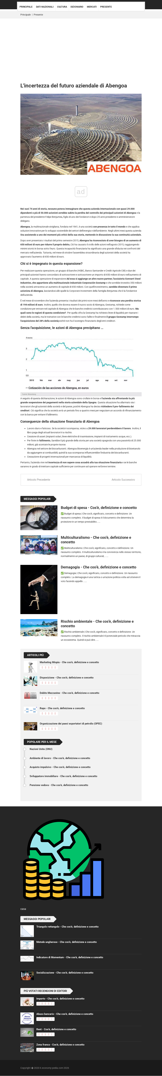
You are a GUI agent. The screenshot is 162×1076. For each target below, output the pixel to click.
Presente (106, 6)
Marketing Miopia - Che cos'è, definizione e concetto (69, 662)
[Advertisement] (81, 43)
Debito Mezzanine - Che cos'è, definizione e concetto (69, 693)
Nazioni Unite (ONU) (41, 749)
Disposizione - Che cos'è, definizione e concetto (66, 677)
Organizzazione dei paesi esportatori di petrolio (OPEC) (71, 723)
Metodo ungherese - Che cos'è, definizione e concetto (66, 942)
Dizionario (77, 6)
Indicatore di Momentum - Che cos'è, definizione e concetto (69, 957)
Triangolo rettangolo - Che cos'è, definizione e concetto (67, 926)
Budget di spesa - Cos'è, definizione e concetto (99, 508)
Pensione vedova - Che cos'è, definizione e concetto (59, 785)
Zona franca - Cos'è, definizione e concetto (60, 1044)
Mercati (92, 6)
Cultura (62, 6)
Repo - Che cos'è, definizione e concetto (62, 708)
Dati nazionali (45, 6)
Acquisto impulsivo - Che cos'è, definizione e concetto (60, 767)
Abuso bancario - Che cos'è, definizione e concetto (64, 1014)
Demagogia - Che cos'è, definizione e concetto (98, 567)
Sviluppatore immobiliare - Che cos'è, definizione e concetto (63, 776)
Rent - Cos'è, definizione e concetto (56, 1029)
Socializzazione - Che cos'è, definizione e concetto (64, 972)
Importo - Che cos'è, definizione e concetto (60, 998)
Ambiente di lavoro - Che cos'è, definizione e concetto (60, 758)
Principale (26, 6)
